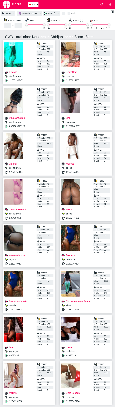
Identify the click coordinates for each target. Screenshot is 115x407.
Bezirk (6, 13)
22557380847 (15, 80)
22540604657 (15, 218)
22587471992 (72, 218)
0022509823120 (17, 126)
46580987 (14, 355)
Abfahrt (74, 13)
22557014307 (72, 80)
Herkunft (49, 13)
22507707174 (15, 263)
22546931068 (15, 401)
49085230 (71, 355)
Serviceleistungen (27, 13)
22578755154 (15, 172)
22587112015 (72, 309)
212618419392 (73, 126)
